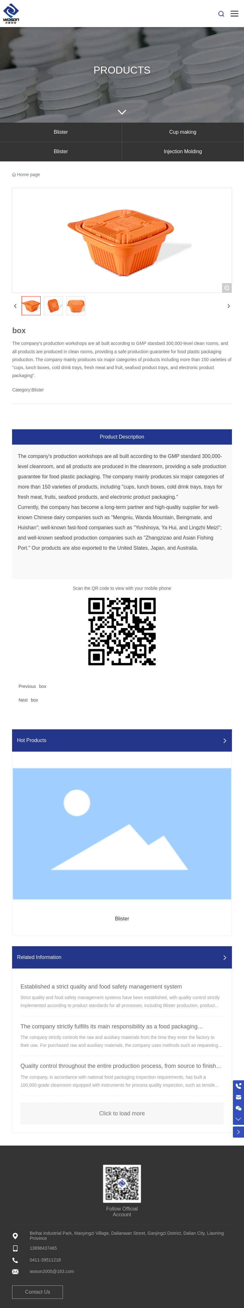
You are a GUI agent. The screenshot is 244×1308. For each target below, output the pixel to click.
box (42, 686)
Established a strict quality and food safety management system (101, 986)
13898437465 (43, 1248)
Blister (61, 132)
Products (122, 70)
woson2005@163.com (52, 1271)
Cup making (182, 132)
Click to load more (122, 1113)
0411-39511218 (45, 1259)
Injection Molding (183, 151)
